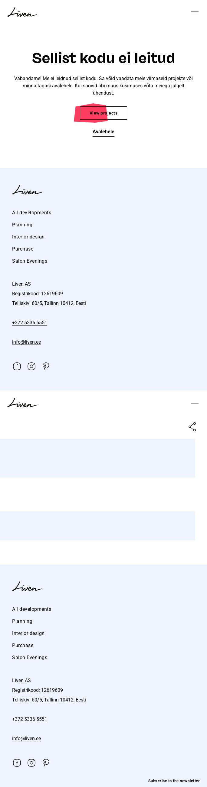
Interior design (28, 237)
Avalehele (103, 131)
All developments (31, 212)
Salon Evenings (29, 261)
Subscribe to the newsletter (174, 781)
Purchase (22, 249)
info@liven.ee (26, 342)
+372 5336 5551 (29, 322)
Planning (22, 225)
